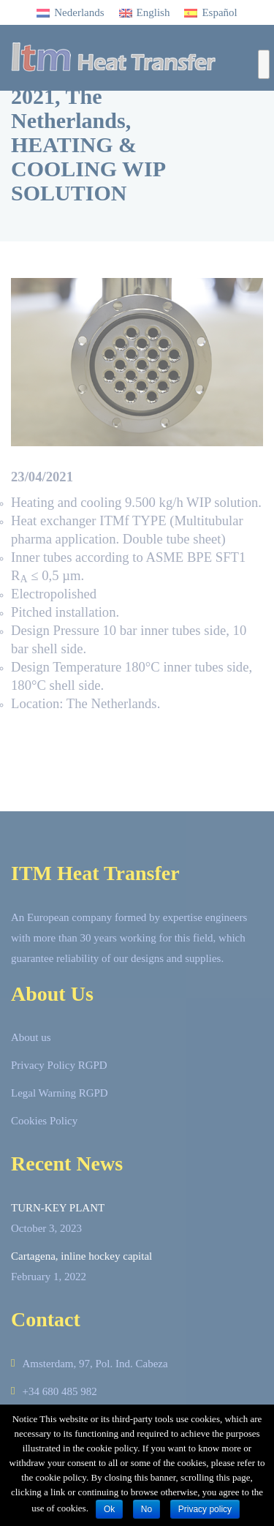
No (146, 1509)
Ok (109, 1509)
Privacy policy (205, 1509)
